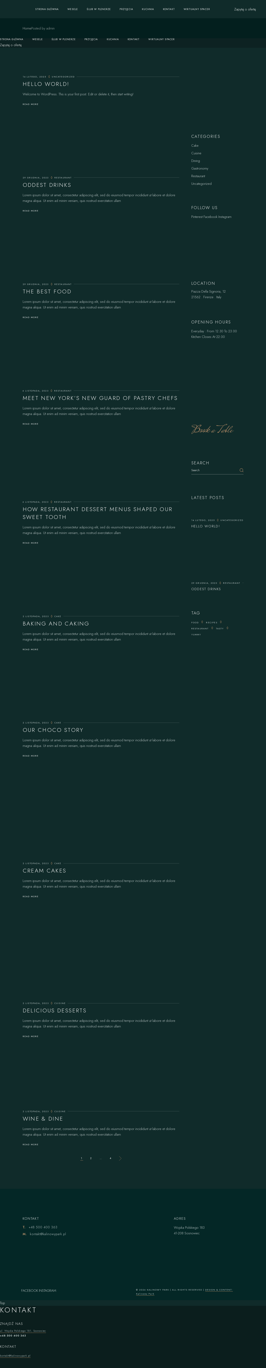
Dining (195, 160)
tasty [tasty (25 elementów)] (220, 628)
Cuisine (60, 1003)
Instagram (224, 216)
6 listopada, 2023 (36, 390)
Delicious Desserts (55, 1010)
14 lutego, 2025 (34, 76)
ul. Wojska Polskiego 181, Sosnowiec (23, 1331)
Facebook (210, 216)
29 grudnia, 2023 (36, 177)
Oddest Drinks (47, 185)
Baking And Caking (56, 623)
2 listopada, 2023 (36, 616)
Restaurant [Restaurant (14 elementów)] (200, 628)
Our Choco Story (53, 730)
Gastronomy (199, 168)
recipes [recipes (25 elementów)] (211, 622)
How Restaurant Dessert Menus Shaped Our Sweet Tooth (98, 513)
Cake (57, 616)
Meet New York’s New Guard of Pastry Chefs (100, 398)
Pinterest (197, 216)
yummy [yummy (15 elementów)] (196, 634)
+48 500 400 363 (43, 1227)
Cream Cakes (44, 871)
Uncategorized (63, 76)
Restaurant (63, 177)
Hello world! (46, 84)
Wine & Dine (43, 1119)
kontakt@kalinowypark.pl (48, 1234)
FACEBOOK (29, 1290)
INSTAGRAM (47, 1290)
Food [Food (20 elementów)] (195, 622)
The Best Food (47, 291)
